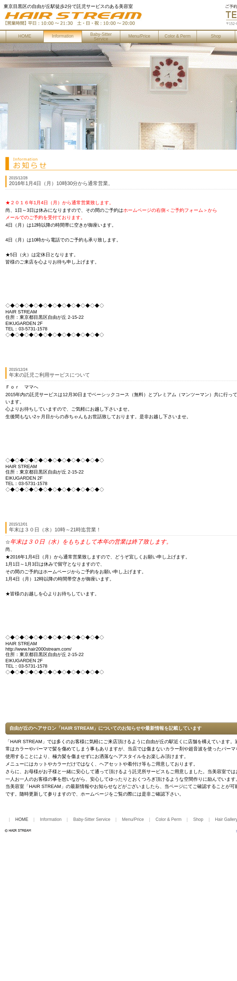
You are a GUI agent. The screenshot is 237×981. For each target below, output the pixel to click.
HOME (24, 36)
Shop (216, 36)
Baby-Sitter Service (92, 819)
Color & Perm (177, 36)
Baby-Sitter (101, 37)
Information (62, 36)
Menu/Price (139, 36)
